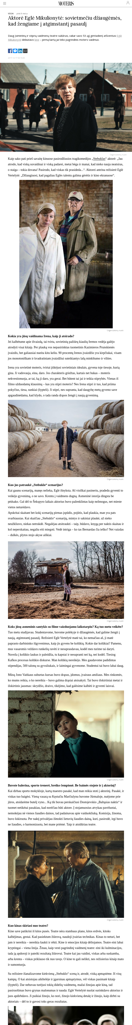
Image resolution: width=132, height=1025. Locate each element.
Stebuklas (99, 158)
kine (37, 39)
